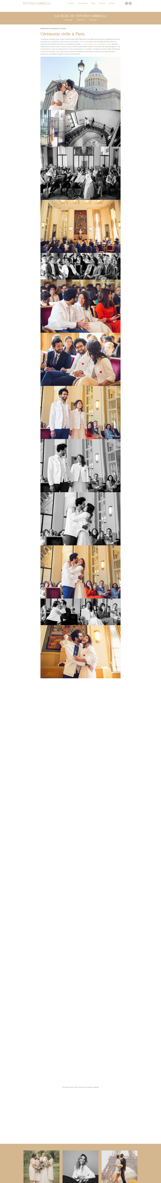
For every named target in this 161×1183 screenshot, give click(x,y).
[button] (66, 1103)
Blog (93, 3)
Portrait (71, 3)
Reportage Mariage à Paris (54, 29)
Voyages (93, 20)
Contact (112, 3)
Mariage (102, 3)
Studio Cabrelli (37, 3)
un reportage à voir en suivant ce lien (96, 44)
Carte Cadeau (83, 3)
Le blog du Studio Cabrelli (81, 16)
